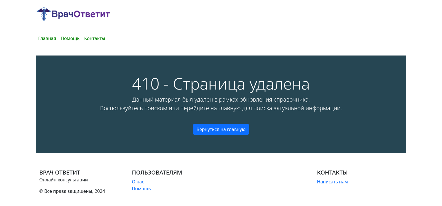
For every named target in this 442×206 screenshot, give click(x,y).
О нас (138, 182)
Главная (47, 38)
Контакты (94, 38)
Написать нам (332, 182)
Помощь (70, 38)
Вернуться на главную (221, 129)
